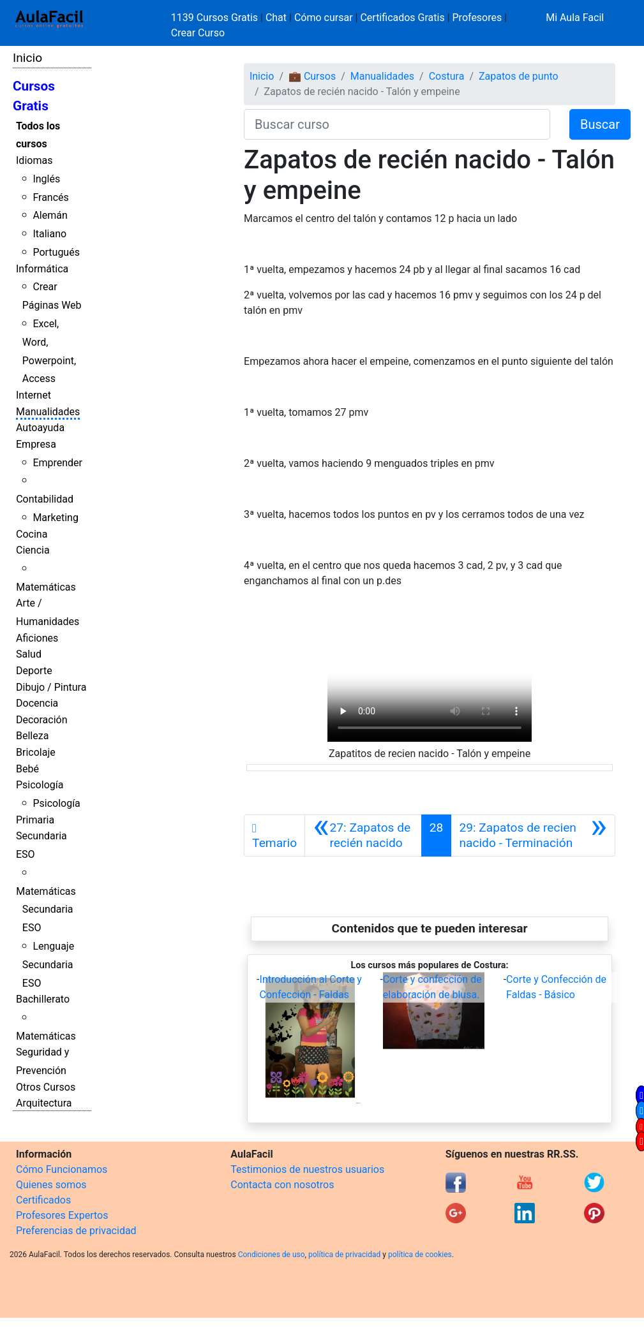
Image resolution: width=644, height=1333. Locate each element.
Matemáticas (46, 587)
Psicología (39, 785)
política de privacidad (344, 1254)
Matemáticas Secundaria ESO (46, 909)
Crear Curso (198, 33)
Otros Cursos (45, 1087)
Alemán (50, 215)
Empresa (36, 444)
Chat (276, 17)
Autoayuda (40, 428)
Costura (447, 76)
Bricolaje (36, 752)
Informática (42, 269)
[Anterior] (363, 835)
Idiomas (34, 160)
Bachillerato (43, 999)
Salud (28, 654)
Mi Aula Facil (575, 17)
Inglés (46, 179)
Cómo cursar (323, 17)
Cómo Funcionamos (61, 1169)
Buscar (600, 124)
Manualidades (48, 412)
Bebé (27, 769)
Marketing (55, 518)
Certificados (43, 1200)
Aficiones (37, 638)
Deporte (34, 671)
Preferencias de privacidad (76, 1231)
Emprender (57, 463)
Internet (33, 395)
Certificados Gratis (402, 17)
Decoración (42, 720)
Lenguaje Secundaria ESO (48, 964)
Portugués (56, 252)
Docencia (37, 703)
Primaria (35, 820)
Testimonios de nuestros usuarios (307, 1169)
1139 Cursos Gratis (215, 17)
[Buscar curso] (397, 124)
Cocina (31, 534)
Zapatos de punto (518, 76)
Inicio (27, 57)
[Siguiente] (533, 835)
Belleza (32, 736)
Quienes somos (51, 1185)
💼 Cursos (312, 76)
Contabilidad (44, 499)
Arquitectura (43, 1103)
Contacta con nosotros (282, 1185)
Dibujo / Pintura (51, 687)
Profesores (477, 17)
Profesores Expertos (62, 1215)
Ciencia (33, 550)
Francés (50, 197)
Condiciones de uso (271, 1254)
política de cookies (420, 1254)
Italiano (49, 234)
